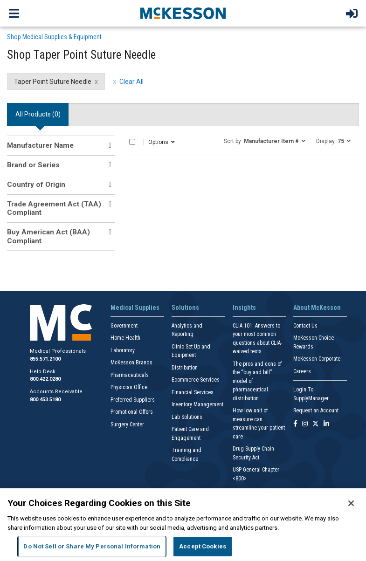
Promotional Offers (131, 412)
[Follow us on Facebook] (295, 424)
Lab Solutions (187, 417)
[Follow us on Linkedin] (326, 424)
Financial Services (193, 392)
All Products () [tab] (38, 114)
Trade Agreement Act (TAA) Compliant (54, 208)
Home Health (125, 338)
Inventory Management (197, 404)
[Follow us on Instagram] (305, 424)
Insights (244, 307)
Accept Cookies (202, 546)
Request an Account (315, 410)
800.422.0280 (45, 379)
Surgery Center (127, 424)
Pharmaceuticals (129, 375)
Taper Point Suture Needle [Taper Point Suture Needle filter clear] (52, 81)
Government (124, 325)
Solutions (185, 307)
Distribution (185, 367)
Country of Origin (36, 184)
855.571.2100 (45, 359)
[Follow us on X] (315, 424)
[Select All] (132, 142)
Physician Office (128, 387)
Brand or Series (33, 165)
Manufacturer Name (40, 145)
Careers (302, 371)
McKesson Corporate (316, 359)
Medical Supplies (134, 307)
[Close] (351, 503)
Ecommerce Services (196, 379)
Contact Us (305, 325)
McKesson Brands (131, 362)
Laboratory (122, 350)
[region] (183, 524)
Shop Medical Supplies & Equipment (54, 37)
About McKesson (317, 307)
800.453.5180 (45, 400)
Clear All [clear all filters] (131, 81)
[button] (264, 140)
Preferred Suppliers (132, 400)
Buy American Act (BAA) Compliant (48, 236)
